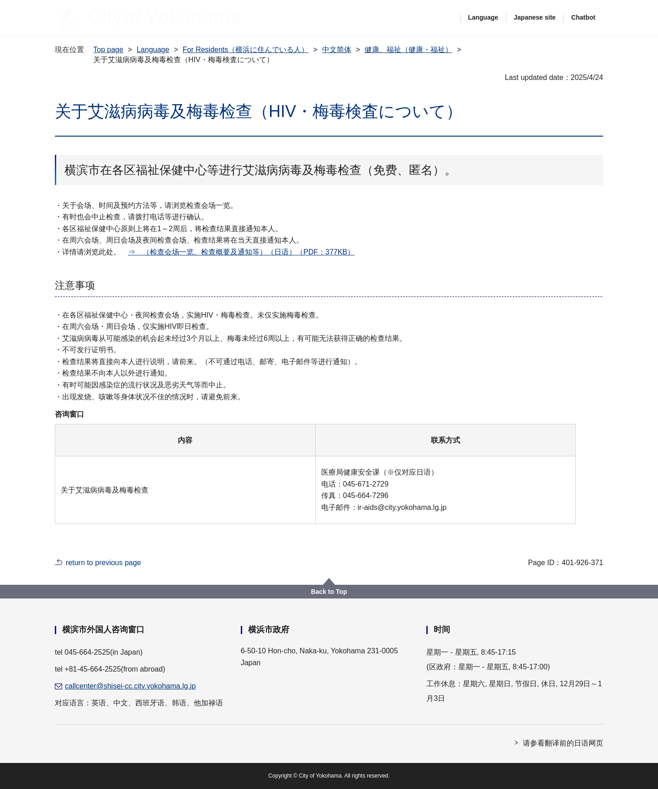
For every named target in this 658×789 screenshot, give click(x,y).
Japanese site (535, 17)
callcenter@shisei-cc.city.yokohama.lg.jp (130, 686)
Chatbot (583, 17)
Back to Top (329, 591)
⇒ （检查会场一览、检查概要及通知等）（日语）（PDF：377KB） (241, 252)
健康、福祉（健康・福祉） (408, 49)
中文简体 (336, 49)
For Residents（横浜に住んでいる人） (246, 49)
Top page (108, 49)
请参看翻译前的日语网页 (563, 743)
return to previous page (103, 563)
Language (483, 17)
